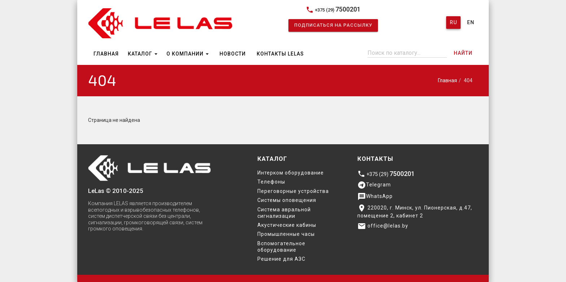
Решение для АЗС (281, 259)
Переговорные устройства (293, 191)
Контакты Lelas (280, 54)
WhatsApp (375, 196)
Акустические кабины (286, 225)
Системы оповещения (286, 200)
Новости (232, 54)
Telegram (374, 185)
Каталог (142, 54)
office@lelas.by (382, 226)
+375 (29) (333, 9)
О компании (187, 54)
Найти (463, 53)
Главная (106, 54)
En (470, 22)
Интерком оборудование (290, 173)
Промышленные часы (286, 234)
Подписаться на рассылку (333, 25)
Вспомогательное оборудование (281, 247)
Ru (453, 22)
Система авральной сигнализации (284, 213)
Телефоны (271, 182)
